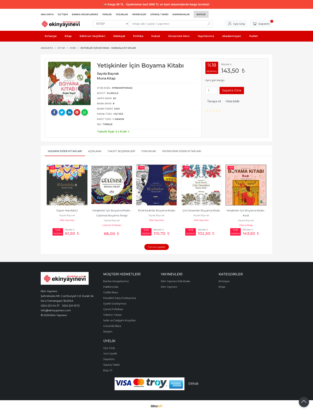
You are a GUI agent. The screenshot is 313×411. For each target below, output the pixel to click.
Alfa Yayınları (67, 220)
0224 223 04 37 (50, 305)
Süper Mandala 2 (67, 210)
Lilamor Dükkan (111, 225)
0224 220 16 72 (71, 305)
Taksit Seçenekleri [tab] (121, 151)
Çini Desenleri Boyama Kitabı (201, 210)
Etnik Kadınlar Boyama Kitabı (156, 210)
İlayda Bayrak (67, 215)
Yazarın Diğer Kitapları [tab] (65, 151)
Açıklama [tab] (94, 151)
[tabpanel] (69, 83)
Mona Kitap (246, 225)
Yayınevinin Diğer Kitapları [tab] (181, 151)
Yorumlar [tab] (148, 151)
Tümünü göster (157, 246)
